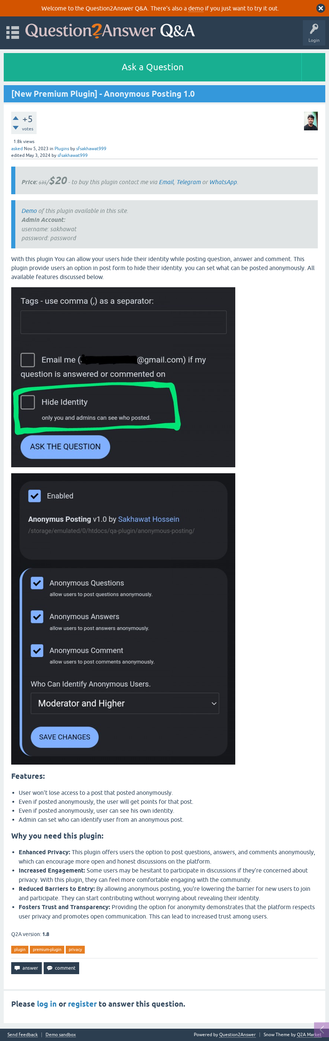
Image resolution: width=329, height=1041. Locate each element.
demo (196, 8)
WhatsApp (223, 182)
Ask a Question (153, 67)
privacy (75, 949)
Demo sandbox (61, 1034)
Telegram (188, 182)
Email (166, 182)
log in (47, 1004)
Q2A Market (309, 1034)
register (82, 1004)
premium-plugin (47, 949)
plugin (19, 949)
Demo (29, 210)
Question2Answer (237, 1034)
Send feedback (22, 1034)
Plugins (62, 148)
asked (17, 148)
